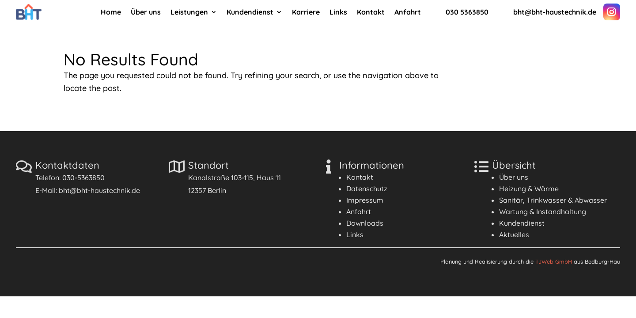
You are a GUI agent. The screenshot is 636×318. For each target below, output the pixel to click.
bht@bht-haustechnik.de (99, 190)
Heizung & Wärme (529, 188)
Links (338, 12)
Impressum (364, 200)
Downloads (364, 223)
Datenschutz (366, 188)
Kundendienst (250, 12)
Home (111, 12)
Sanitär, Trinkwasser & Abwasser (553, 200)
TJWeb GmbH (553, 261)
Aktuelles (514, 234)
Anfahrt (407, 12)
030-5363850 (83, 177)
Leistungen (189, 12)
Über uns (146, 12)
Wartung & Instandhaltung (542, 211)
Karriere (306, 12)
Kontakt (371, 12)
